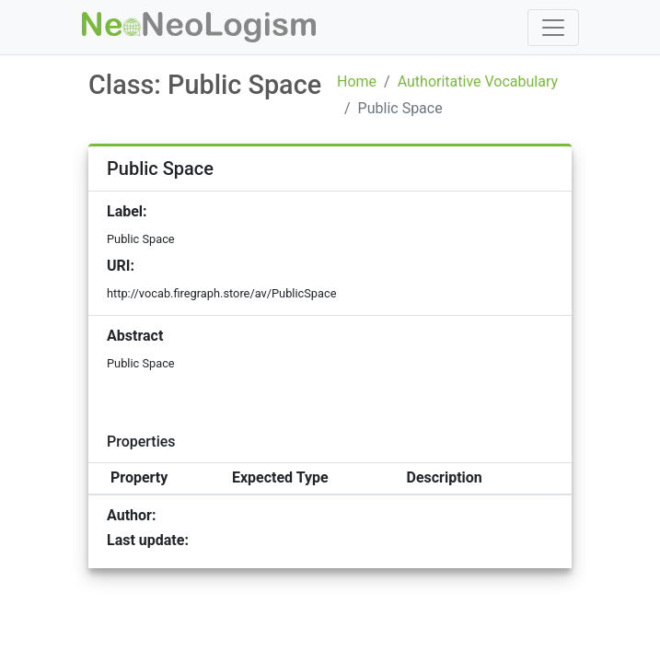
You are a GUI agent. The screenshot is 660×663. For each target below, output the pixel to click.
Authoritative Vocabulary (478, 81)
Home (356, 81)
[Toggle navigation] (553, 27)
